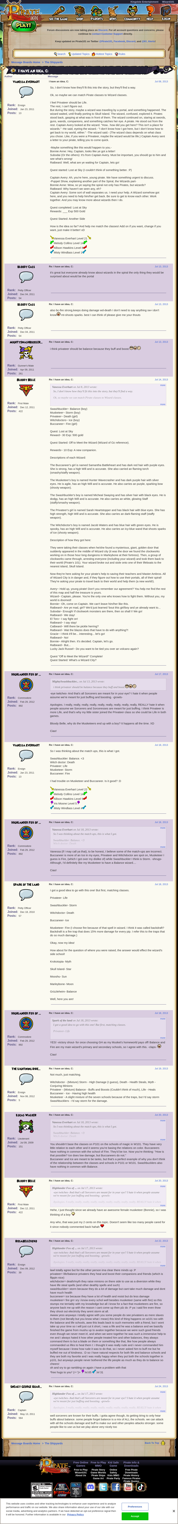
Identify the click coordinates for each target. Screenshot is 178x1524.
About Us (80, 1475)
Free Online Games (80, 1464)
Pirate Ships (98, 1475)
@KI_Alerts (148, 41)
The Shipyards (54, 62)
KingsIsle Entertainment (145, 1)
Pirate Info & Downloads (131, 1464)
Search (61, 53)
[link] (90, 1489)
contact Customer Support (107, 33)
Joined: (13, 109)
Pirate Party (113, 1478)
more (162, 385)
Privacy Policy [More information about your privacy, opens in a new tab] (75, 1514)
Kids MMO (113, 1475)
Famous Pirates (131, 1478)
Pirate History (131, 1475)
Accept (135, 1516)
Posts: (12, 113)
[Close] (174, 1511)
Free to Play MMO (98, 1464)
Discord (102, 30)
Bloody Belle (26, 380)
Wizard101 (168, 1)
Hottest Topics (104, 53)
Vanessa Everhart (26, 82)
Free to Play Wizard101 (81, 1471)
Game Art (98, 1478)
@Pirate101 (105, 41)
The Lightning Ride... (26, 1069)
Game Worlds (98, 1472)
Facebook (119, 41)
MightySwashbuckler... (26, 342)
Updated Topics (80, 53)
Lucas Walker (26, 1115)
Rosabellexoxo (26, 1241)
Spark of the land (26, 884)
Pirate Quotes (131, 1481)
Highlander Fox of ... (26, 674)
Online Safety (113, 1471)
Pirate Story (98, 1469)
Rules (122, 53)
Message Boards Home (26, 62)
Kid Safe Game (113, 1464)
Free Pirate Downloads (131, 1471)
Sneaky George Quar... (26, 1387)
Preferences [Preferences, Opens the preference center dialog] (135, 1506)
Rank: (12, 105)
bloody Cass (26, 267)
